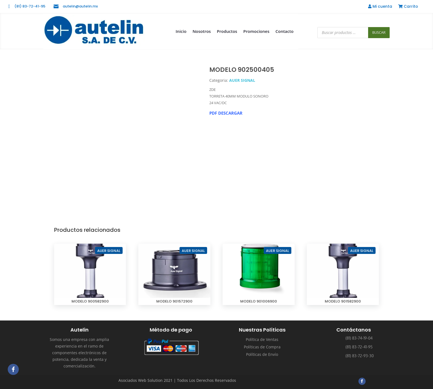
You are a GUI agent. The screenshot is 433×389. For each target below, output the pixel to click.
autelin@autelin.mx (80, 6)
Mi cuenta (380, 6)
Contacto (285, 31)
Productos (227, 31)
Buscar (379, 32)
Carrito (408, 6)
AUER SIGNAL (242, 80)
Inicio (181, 31)
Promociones (256, 31)
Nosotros (201, 31)
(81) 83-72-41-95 (29, 6)
